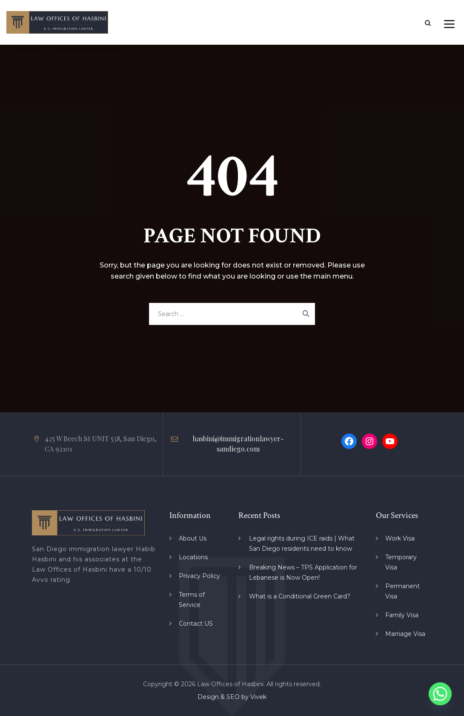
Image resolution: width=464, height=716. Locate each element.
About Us (192, 538)
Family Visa (401, 615)
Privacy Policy (199, 576)
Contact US (196, 623)
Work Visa (400, 538)
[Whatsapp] (440, 693)
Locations (193, 557)
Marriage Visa (405, 634)
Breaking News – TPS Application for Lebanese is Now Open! (303, 572)
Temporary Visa (401, 562)
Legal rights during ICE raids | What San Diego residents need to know (302, 543)
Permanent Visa (402, 591)
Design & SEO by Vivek (232, 697)
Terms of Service (192, 600)
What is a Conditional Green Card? (299, 596)
